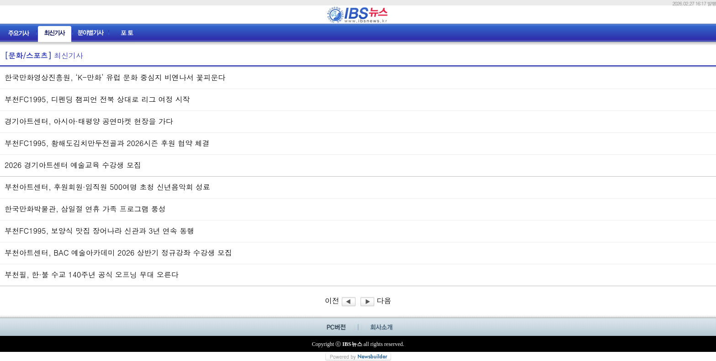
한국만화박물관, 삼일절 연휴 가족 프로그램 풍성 (85, 209)
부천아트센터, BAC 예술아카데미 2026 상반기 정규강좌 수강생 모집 (118, 252)
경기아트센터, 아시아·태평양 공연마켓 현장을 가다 (89, 121)
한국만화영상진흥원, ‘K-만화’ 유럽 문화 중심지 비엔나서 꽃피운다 (115, 77)
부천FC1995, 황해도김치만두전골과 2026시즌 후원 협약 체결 (107, 143)
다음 (376, 300)
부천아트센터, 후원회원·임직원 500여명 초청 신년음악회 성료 (107, 187)
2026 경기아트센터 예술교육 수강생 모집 (73, 165)
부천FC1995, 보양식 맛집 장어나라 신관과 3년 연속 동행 (99, 230)
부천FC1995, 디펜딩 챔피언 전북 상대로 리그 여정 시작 (97, 99)
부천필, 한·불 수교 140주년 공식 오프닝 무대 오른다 (92, 274)
